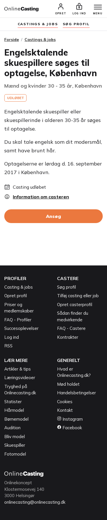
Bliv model (14, 436)
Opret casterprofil (74, 304)
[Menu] (98, 7)
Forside (11, 39)
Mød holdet (68, 384)
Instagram (70, 419)
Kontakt (65, 410)
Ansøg (53, 216)
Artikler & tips (17, 369)
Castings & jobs (38, 24)
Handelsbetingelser (76, 392)
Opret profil (15, 295)
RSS (8, 345)
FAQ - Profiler (17, 319)
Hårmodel (14, 410)
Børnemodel (16, 419)
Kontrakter (67, 337)
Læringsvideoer (19, 377)
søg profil (76, 24)
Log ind (11, 337)
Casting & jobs (18, 287)
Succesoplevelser (21, 328)
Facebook (69, 427)
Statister (13, 401)
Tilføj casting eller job (78, 295)
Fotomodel (15, 454)
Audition (12, 427)
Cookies (64, 401)
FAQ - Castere (71, 328)
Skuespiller (14, 445)
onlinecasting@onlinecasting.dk (34, 502)
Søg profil (66, 287)
